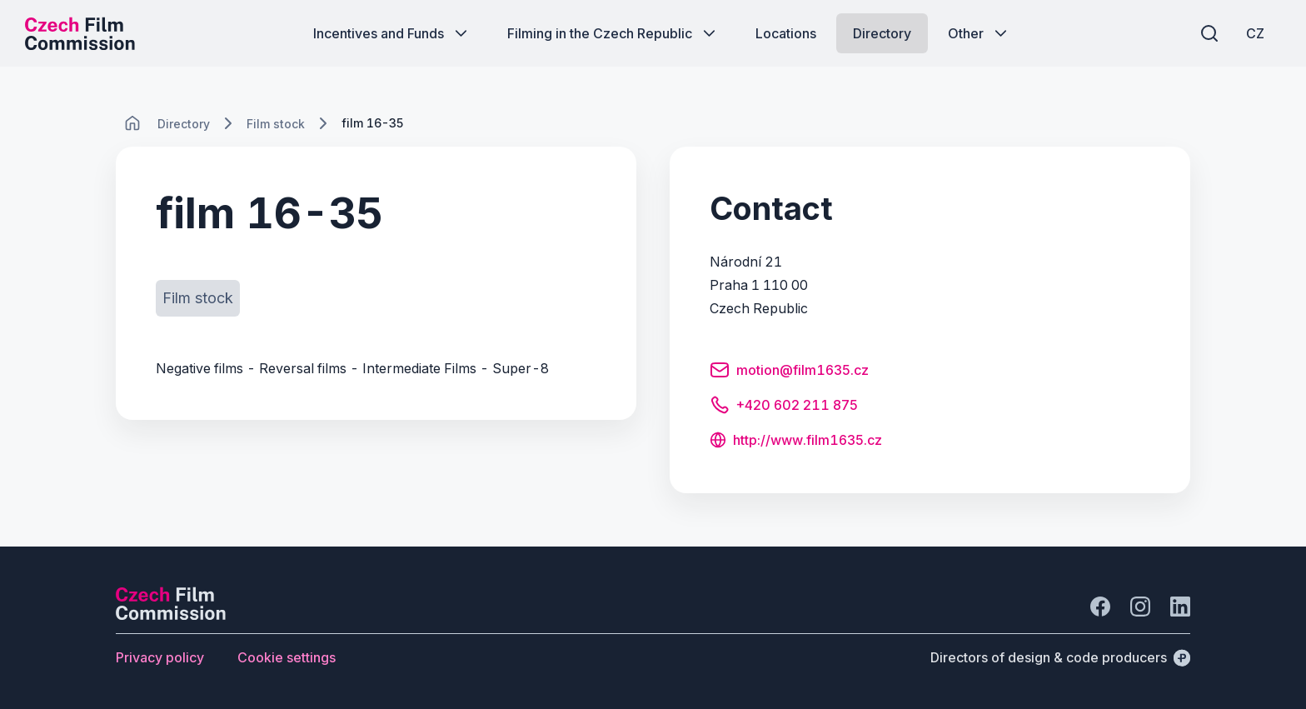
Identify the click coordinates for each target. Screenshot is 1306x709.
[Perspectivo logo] (171, 615)
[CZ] (1255, 33)
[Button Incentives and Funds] (392, 33)
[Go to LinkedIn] (1180, 607)
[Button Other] (979, 33)
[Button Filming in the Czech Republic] (613, 33)
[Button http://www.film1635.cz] (796, 441)
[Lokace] (183, 123)
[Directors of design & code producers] (1060, 657)
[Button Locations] (786, 33)
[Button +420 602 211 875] (784, 407)
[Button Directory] (882, 33)
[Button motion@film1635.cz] (789, 372)
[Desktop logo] (80, 33)
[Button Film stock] (197, 298)
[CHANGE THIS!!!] (132, 123)
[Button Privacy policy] (160, 657)
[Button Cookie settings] (286, 657)
